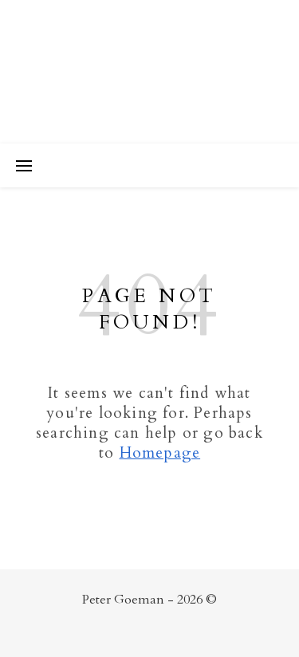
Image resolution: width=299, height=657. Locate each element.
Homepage (160, 453)
